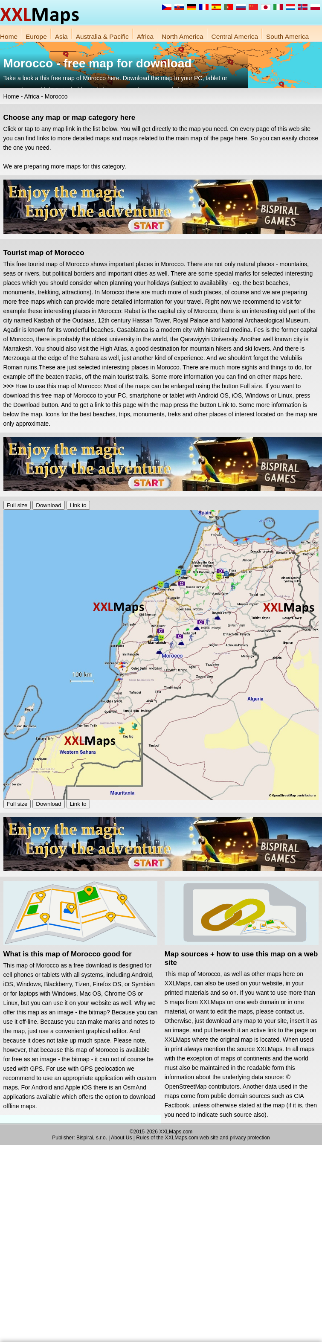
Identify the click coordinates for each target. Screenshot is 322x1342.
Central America (235, 36)
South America (287, 36)
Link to (78, 505)
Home (8, 36)
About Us (121, 1138)
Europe (36, 36)
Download (48, 505)
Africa (145, 36)
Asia (61, 36)
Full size (17, 505)
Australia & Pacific (102, 36)
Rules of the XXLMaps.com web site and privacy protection (203, 1138)
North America (182, 36)
